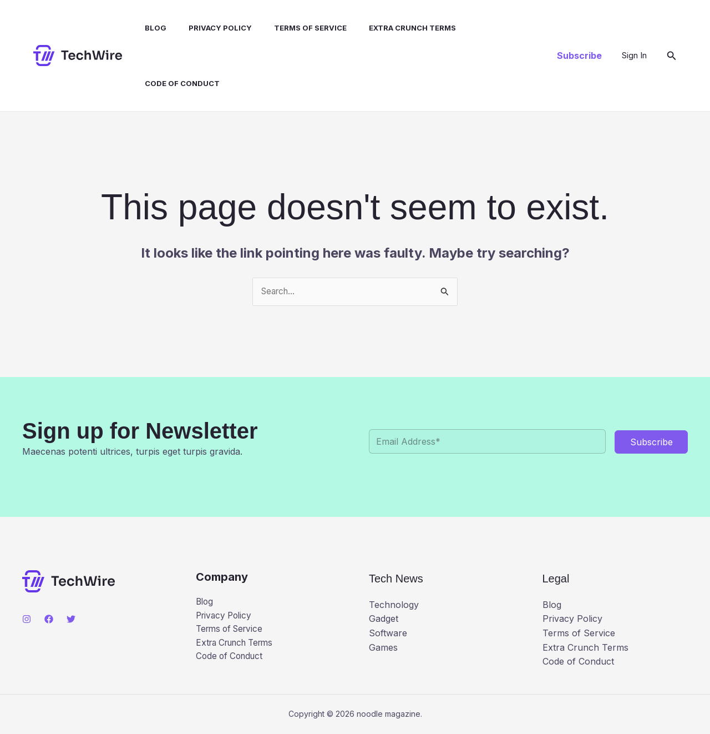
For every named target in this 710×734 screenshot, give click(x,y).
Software (388, 633)
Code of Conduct (175, 83)
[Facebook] (48, 619)
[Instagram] (26, 619)
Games (383, 647)
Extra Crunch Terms (391, 27)
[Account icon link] (634, 55)
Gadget (383, 619)
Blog (148, 27)
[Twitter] (71, 619)
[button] (579, 55)
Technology (394, 605)
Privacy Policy (208, 27)
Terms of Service (294, 27)
